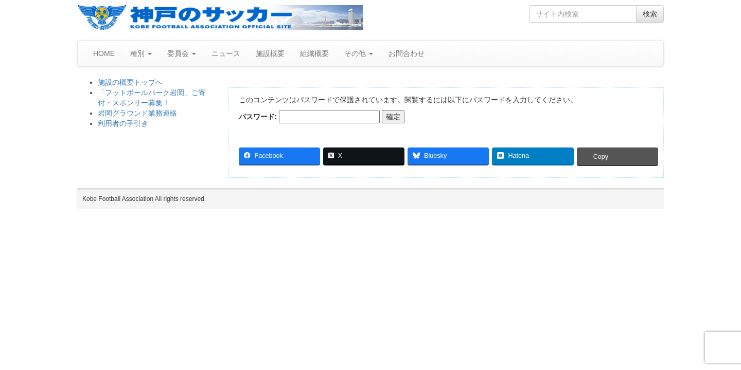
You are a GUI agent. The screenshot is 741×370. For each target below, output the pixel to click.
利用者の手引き (123, 123)
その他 (358, 53)
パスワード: (309, 116)
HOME (104, 53)
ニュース (225, 53)
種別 (141, 53)
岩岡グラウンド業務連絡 (137, 113)
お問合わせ (407, 53)
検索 (650, 14)
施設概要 (270, 53)
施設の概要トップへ (130, 82)
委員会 (181, 53)
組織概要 (314, 53)
